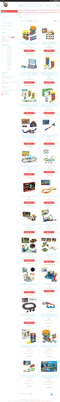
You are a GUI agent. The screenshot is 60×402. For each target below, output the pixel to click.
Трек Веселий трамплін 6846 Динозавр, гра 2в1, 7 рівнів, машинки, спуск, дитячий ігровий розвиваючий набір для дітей (49, 74)
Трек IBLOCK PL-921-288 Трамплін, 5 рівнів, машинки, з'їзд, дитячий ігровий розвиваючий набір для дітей (29, 43)
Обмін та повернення (7, 25)
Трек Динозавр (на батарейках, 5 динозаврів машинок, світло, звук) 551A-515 (29, 284)
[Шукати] (40, 5)
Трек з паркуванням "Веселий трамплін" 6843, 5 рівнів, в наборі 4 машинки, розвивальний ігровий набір (29, 346)
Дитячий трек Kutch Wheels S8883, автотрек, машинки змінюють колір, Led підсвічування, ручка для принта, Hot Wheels (49, 377)
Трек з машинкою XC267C (49, 165)
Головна (21, 11)
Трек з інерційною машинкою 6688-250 (49, 196)
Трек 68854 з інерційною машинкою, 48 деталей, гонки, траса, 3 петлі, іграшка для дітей (29, 376)
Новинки (27, 11)
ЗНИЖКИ (33, 11)
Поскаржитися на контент (35, 400)
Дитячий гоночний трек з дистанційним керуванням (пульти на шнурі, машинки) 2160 (29, 315)
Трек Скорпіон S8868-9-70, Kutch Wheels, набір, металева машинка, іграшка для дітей (49, 136)
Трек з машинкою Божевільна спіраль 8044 (49, 225)
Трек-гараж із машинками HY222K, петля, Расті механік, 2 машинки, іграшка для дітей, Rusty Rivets (29, 136)
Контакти (4, 17)
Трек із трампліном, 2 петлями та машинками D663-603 (29, 225)
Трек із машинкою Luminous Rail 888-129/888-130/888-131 (49, 255)
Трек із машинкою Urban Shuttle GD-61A (29, 196)
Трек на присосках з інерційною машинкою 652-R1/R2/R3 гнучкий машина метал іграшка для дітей (49, 43)
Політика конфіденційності (46, 400)
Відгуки (4, 20)
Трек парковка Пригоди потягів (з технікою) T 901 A (49, 284)
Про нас (4, 28)
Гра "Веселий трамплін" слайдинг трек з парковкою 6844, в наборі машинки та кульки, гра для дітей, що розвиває (29, 105)
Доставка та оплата (7, 22)
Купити (30, 50)
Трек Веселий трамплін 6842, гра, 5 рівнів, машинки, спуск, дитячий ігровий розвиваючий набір (49, 346)
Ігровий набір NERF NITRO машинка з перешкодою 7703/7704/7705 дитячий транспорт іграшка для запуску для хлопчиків (29, 74)
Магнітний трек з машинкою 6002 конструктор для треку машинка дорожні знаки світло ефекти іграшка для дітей (49, 316)
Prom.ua (37, 399)
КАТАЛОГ (4, 14)
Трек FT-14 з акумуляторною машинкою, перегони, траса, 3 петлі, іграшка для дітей (29, 166)
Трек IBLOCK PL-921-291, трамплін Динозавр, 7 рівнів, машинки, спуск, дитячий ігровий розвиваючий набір (49, 105)
